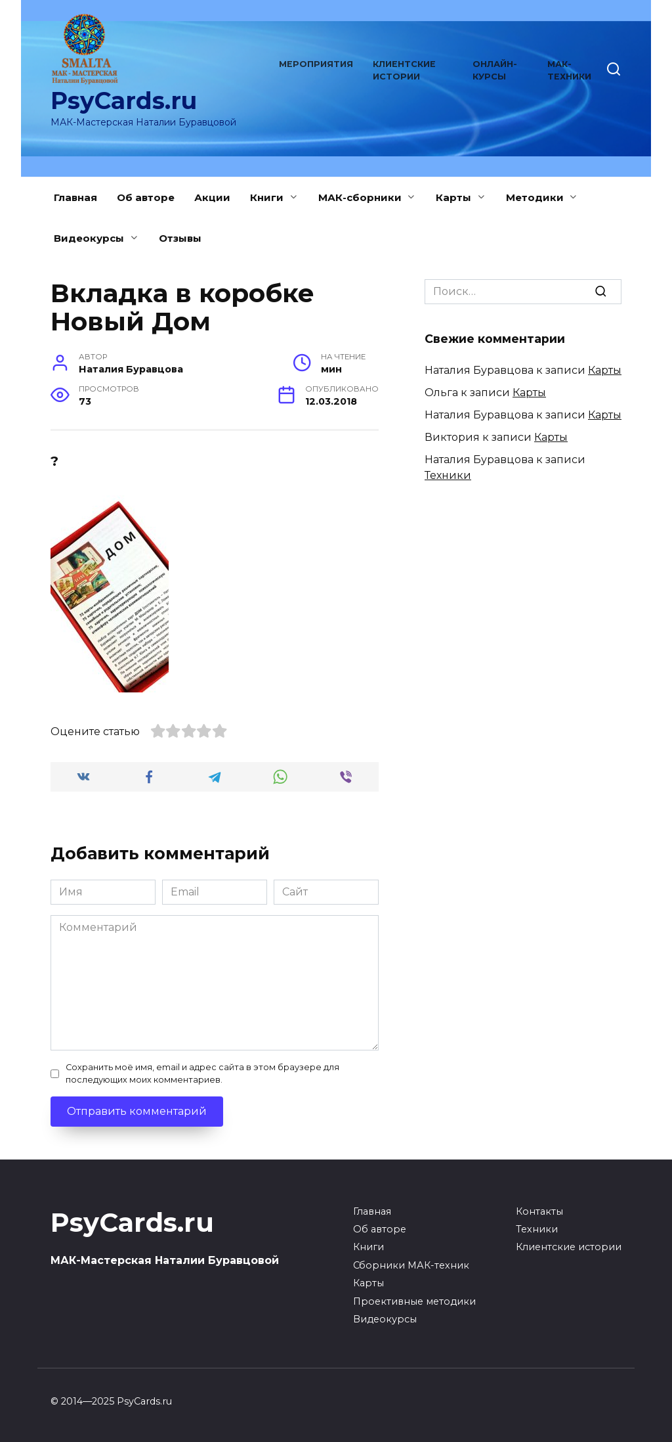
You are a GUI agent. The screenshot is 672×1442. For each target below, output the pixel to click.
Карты (453, 197)
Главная (75, 197)
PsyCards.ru (124, 100)
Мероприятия (316, 64)
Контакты (539, 1211)
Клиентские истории (568, 1247)
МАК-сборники (360, 197)
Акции (212, 197)
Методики (535, 197)
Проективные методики (414, 1301)
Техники (448, 475)
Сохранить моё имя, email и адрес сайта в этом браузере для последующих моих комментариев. (202, 1073)
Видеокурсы (89, 238)
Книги (267, 197)
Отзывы (180, 238)
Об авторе (146, 197)
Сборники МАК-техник (411, 1265)
